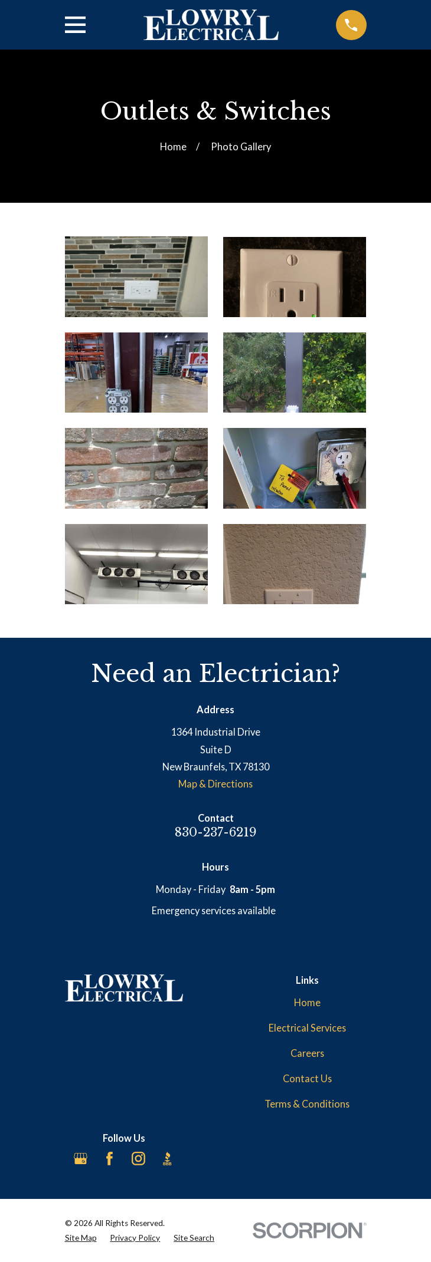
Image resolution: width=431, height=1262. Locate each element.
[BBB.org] (167, 1158)
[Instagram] (138, 1158)
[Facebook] (109, 1158)
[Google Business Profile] (80, 1158)
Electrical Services (307, 1027)
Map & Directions (215, 783)
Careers (307, 1053)
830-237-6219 (216, 832)
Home (307, 1002)
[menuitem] (81, 1238)
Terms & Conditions (307, 1103)
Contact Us (307, 1078)
